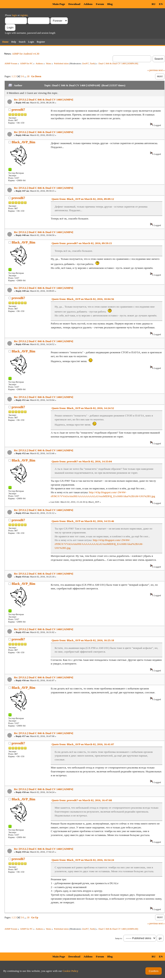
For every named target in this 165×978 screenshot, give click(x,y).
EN (161, 4)
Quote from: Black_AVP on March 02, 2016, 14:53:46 (83, 521)
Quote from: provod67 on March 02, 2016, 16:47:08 (82, 800)
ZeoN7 (85, 63)
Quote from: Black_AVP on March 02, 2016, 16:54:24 (83, 859)
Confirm (153, 971)
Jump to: (118, 938)
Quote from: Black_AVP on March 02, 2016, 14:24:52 (83, 408)
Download (74, 4)
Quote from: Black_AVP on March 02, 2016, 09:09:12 (83, 198)
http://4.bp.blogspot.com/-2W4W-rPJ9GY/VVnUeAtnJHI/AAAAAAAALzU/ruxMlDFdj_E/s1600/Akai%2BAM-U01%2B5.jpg (99, 544)
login (14, 15)
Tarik (92, 63)
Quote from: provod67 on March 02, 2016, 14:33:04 (82, 461)
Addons (88, 4)
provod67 (18, 109)
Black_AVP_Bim (23, 142)
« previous (152, 70)
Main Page (58, 4)
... (25, 76)
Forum (100, 4)
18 (28, 76)
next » (161, 70)
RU (154, 4)
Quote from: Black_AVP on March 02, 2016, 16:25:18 (83, 640)
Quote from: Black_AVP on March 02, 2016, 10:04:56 (83, 299)
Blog (110, 4)
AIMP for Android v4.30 (25, 53)
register (23, 15)
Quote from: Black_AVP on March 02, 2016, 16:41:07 (83, 744)
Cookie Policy (70, 970)
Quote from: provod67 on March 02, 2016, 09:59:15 (82, 243)
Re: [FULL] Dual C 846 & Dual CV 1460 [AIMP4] (43, 99)
